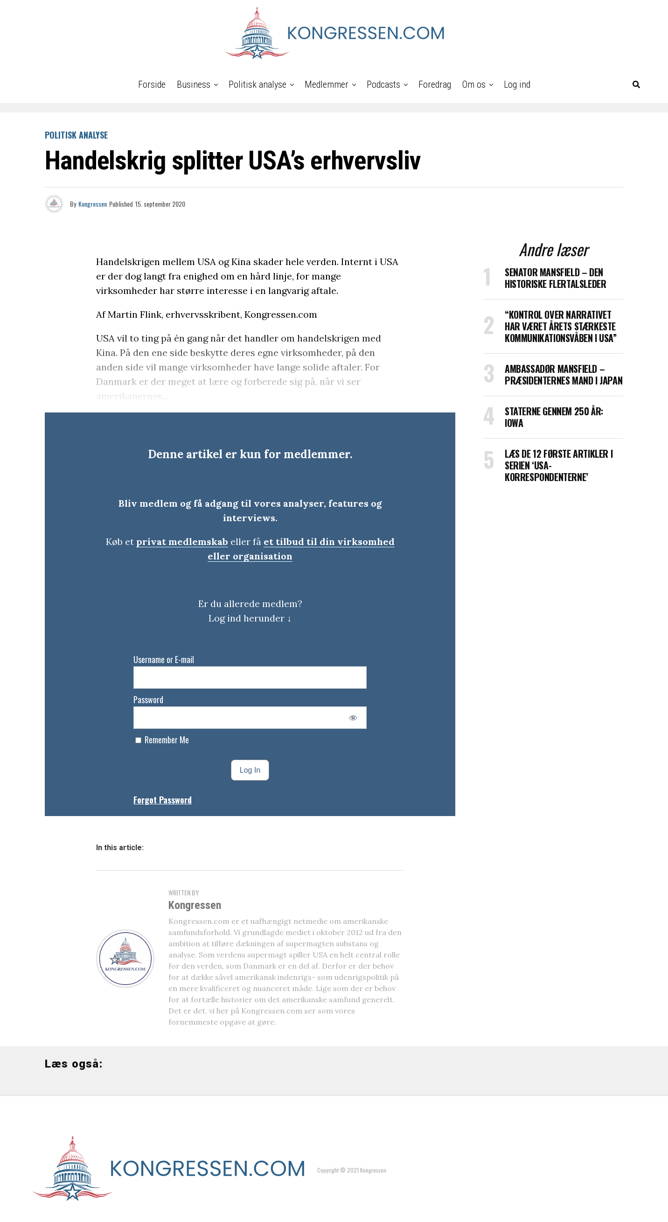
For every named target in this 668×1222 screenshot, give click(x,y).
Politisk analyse (257, 84)
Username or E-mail (163, 659)
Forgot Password (162, 800)
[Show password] (353, 717)
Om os (474, 84)
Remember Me (162, 739)
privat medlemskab (182, 541)
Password (148, 699)
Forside (152, 84)
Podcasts (383, 84)
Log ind (517, 84)
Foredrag (434, 84)
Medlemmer (326, 84)
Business (193, 84)
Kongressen (92, 204)
